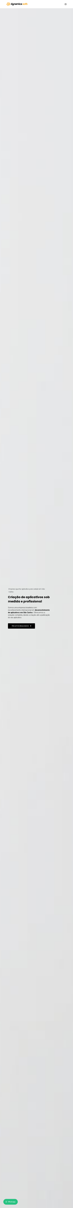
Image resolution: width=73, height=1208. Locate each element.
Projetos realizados (21, 626)
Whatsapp (10, 1202)
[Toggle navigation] (65, 4)
